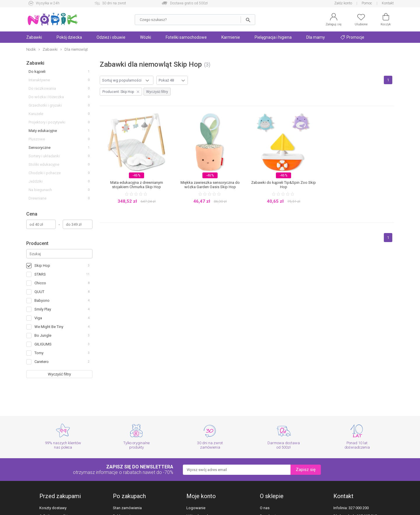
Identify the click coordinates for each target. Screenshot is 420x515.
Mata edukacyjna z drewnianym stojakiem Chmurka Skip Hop (136, 184)
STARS (40, 274)
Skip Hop (42, 265)
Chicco (40, 283)
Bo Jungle (42, 335)
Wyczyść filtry (59, 374)
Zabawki (34, 37)
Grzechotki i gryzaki (45, 105)
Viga (38, 318)
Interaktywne (39, 80)
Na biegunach (40, 190)
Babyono (42, 300)
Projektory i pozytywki (47, 122)
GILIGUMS (43, 344)
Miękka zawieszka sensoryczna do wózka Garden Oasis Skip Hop (210, 184)
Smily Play (42, 309)
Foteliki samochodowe (186, 37)
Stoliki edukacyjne (44, 164)
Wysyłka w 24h (48, 3)
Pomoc (367, 3)
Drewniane (37, 198)
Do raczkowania (42, 88)
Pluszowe (37, 139)
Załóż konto (343, 3)
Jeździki (36, 181)
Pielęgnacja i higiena (273, 37)
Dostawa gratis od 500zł (189, 3)
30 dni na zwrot (114, 3)
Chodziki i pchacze (45, 173)
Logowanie (195, 508)
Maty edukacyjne (43, 130)
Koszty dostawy (52, 508)
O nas (265, 508)
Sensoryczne (39, 147)
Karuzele (36, 114)
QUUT (39, 292)
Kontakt (388, 3)
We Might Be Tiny (48, 326)
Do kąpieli (37, 71)
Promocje (352, 37)
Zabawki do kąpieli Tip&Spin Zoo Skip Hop (283, 184)
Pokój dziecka (69, 37)
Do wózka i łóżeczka (46, 97)
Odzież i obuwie (111, 37)
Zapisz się (306, 469)
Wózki (145, 37)
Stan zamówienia (127, 508)
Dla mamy (315, 37)
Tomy (38, 353)
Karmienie (230, 37)
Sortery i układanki (44, 156)
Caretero (41, 361)
